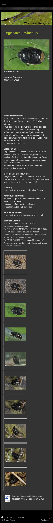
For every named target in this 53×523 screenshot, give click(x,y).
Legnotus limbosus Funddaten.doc (27, 496)
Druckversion (9, 517)
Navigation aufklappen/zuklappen (26, 4)
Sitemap (21, 517)
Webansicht (46, 520)
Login (49, 517)
